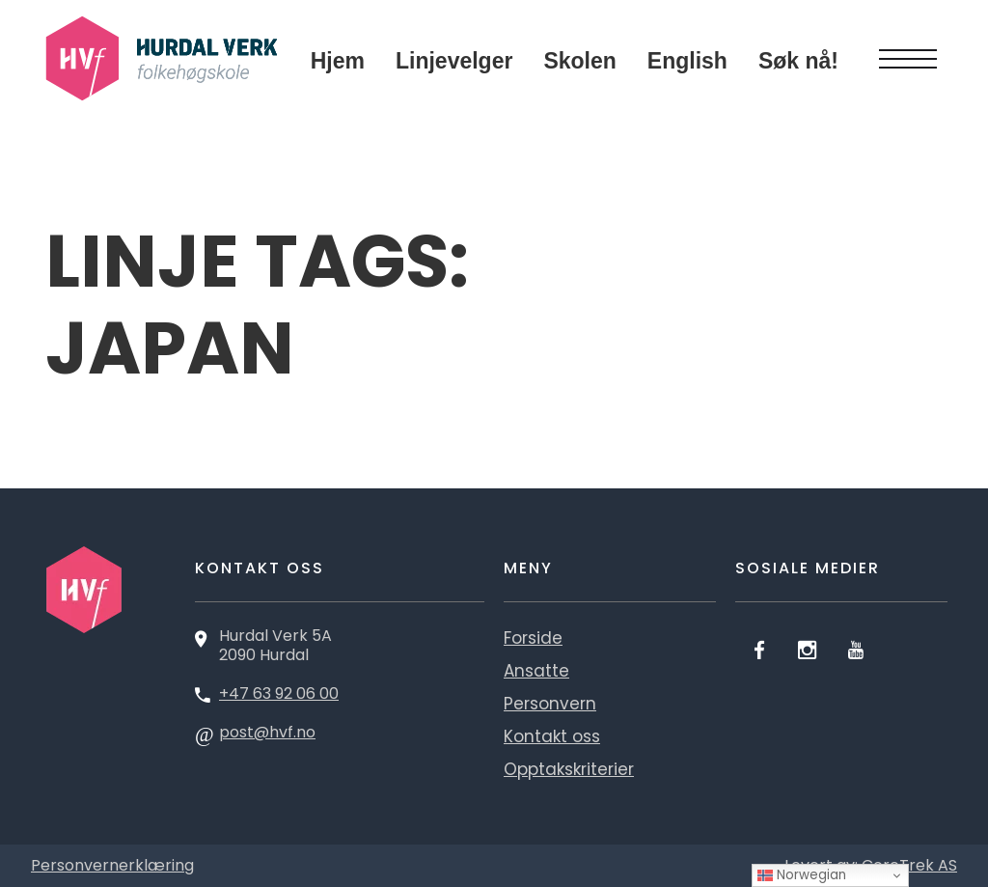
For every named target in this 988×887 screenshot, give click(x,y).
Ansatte (536, 670)
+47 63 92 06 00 (279, 693)
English (687, 60)
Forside (533, 638)
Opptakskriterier (569, 769)
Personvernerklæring (112, 865)
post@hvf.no (267, 732)
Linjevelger (454, 60)
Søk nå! (798, 60)
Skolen (579, 60)
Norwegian (801, 875)
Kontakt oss (552, 736)
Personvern (550, 703)
